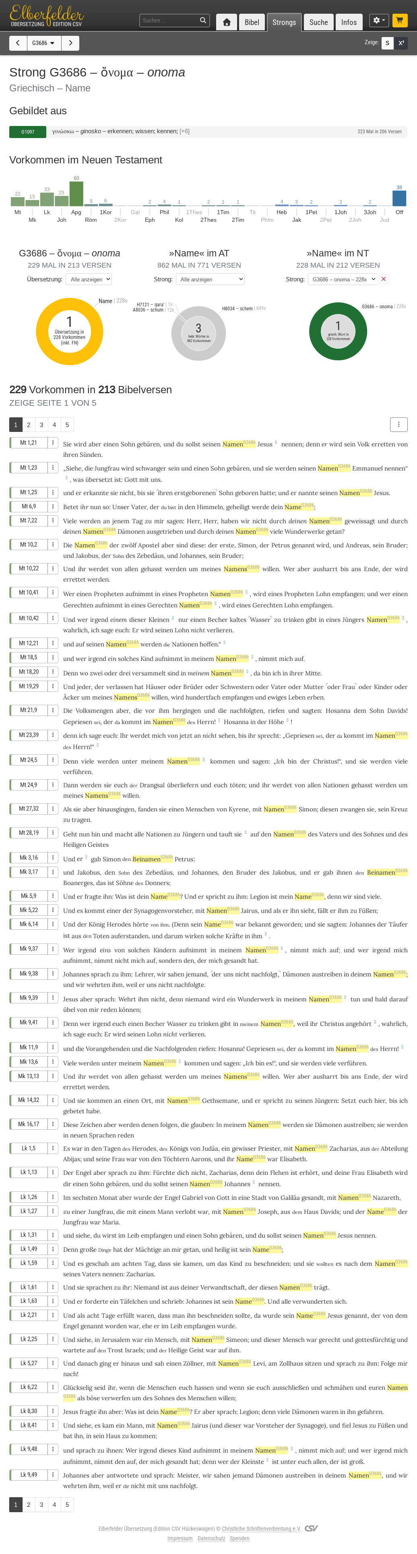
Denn (70, 673)
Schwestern (237, 687)
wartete (74, 1350)
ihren (70, 454)
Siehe (73, 468)
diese (197, 545)
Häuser (156, 687)
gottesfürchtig (375, 1339)
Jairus (249, 910)
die (89, 468)
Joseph (267, 1212)
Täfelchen (134, 1301)
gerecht (330, 1339)
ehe (147, 1326)
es (339, 1263)
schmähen (338, 1387)
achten (132, 1263)
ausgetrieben (165, 531)
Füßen (367, 910)
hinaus (130, 1363)
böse (93, 1398)
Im (67, 1197)
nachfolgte (189, 985)
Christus (325, 761)
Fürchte (164, 1172)
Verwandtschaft (222, 1287)
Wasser (177, 1024)
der (154, 507)
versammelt (149, 673)
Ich (280, 761)
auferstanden (130, 936)
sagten (311, 710)
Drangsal (152, 785)
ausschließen (290, 1387)
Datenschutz (211, 1538)
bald (381, 999)
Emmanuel (367, 468)
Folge (388, 1363)
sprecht (268, 735)
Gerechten (78, 605)
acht (93, 1315)
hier (379, 1100)
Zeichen (91, 1125)
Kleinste (253, 1461)
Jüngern (193, 834)
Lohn (323, 594)
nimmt (267, 658)
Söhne (125, 883)
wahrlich (75, 630)
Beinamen (152, 859)
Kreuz (399, 809)
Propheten (109, 594)
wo (84, 673)
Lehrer (144, 974)
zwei (96, 673)
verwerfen (115, 1398)
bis (141, 493)
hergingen (187, 710)
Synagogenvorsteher (163, 910)
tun (355, 999)
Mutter (313, 687)
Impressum (180, 1538)
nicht (127, 493)
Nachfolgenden (175, 1049)
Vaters (328, 834)
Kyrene (239, 809)
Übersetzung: (44, 279)
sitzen (313, 1363)
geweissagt (360, 521)
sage (107, 630)
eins (105, 950)
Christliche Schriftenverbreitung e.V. (261, 1528)
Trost (115, 1350)
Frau (348, 687)
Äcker (71, 697)
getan (334, 531)
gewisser (244, 1148)
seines (72, 1274)
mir (159, 521)
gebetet (74, 1111)
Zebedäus (150, 555)
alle (139, 834)
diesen (329, 809)
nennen (291, 444)
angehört (359, 1024)
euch (122, 630)
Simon (247, 545)
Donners (157, 883)
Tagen (112, 1148)
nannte (308, 493)
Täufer (398, 924)
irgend (99, 619)
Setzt (348, 1100)
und (168, 444)
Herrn (205, 722)
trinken (293, 619)
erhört (308, 1172)
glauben (202, 1125)
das (101, 883)
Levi (259, 1363)
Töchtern (176, 1159)
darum (173, 936)
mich (286, 658)
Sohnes (373, 834)
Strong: (163, 279)
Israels (134, 1350)
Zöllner (193, 1363)
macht (124, 834)
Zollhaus (291, 1363)
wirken (194, 936)
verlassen (119, 687)
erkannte (96, 493)
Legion (259, 896)
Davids (396, 710)
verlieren (219, 630)
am (115, 1263)
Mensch (166, 1339)
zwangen (352, 809)
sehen (227, 735)
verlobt (185, 1212)
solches (128, 658)
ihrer (296, 673)
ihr (84, 507)
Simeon (237, 1339)
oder (111, 673)
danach (87, 1363)
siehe (83, 1235)
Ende (371, 569)
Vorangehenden (108, 1049)
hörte (141, 924)
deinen (298, 521)
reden (109, 1009)
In (219, 1125)
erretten (383, 444)
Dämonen (131, 531)
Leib (133, 1235)
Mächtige (148, 1249)
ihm (164, 710)
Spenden (240, 1538)
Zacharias (343, 1148)
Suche (319, 22)
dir (67, 1184)
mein (286, 896)
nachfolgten (246, 710)
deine (342, 1172)
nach (351, 1263)
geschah (97, 1263)
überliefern (182, 785)
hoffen (209, 644)
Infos (349, 22)
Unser (121, 507)
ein (112, 658)
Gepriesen (77, 722)
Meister (187, 1475)
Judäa (210, 1148)
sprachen (99, 1287)
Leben (297, 697)
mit (144, 479)
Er (197, 1412)
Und (69, 569)
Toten (101, 936)
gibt (311, 619)
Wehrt (127, 999)
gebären (148, 444)
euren (377, 1387)
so (106, 507)
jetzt (186, 735)
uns (156, 479)
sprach (100, 974)
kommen (222, 761)
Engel (83, 1172)
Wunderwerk (255, 999)
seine (103, 1159)
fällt (323, 910)
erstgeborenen (195, 493)
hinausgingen (115, 809)
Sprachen (102, 1135)
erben (315, 697)
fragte (93, 896)
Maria (110, 1222)
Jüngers (353, 619)
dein (277, 507)
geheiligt (238, 507)
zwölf (128, 545)
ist (117, 479)
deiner (190, 1287)
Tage (108, 1315)
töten (237, 785)
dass (164, 1315)
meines (211, 569)
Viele (70, 521)
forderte (96, 1301)
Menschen (200, 809)
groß (356, 1461)
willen (270, 569)
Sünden (90, 454)
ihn (107, 896)
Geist (196, 1350)
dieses (167, 1450)
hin (95, 834)
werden (385, 785)
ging (105, 1363)
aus (76, 936)
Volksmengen (94, 710)
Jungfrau (107, 468)
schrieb (172, 1301)
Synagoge (310, 1425)
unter (130, 761)
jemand (196, 974)
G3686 (44, 43)
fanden (147, 809)
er (157, 1326)
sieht (307, 910)
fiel (346, 1425)
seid (99, 1387)
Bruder (396, 545)
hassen (204, 1387)
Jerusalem (116, 1339)
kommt (132, 722)
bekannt (259, 924)
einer (114, 910)
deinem (361, 974)
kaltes (238, 619)
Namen (239, 444)
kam (108, 1425)
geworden (287, 924)
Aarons (201, 1159)
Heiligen (74, 844)
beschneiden (271, 1263)
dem (360, 710)
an (106, 521)
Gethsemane (220, 1100)
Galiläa (290, 1197)
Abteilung (394, 1148)
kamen (192, 1263)
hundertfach (203, 697)
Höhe (276, 722)
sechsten (84, 1197)
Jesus (265, 444)
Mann (165, 1212)
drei (124, 673)
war (77, 1148)
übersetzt (99, 479)
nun (95, 507)
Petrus (280, 545)
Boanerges (78, 883)
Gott (131, 479)
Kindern (164, 950)
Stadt (259, 1197)
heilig (222, 1249)
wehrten (98, 985)
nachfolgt (264, 974)
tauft (226, 834)
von (402, 444)
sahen (176, 974)
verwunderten (313, 1301)
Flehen (279, 1172)
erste (227, 545)
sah (159, 1363)
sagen (175, 521)
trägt (321, 1287)
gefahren (369, 1412)
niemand (197, 999)
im (147, 722)
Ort (146, 1100)
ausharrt (325, 569)
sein (349, 444)
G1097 (27, 132)
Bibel (252, 22)
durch (277, 521)
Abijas (71, 1159)
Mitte (312, 673)
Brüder (193, 687)
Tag (137, 521)
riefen (276, 710)
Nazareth (386, 1197)
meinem (202, 658)
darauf (398, 999)
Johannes (193, 555)
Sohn (128, 444)
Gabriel (192, 1197)
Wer (289, 569)
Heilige (178, 1350)
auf (299, 658)
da (257, 673)
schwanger (151, 468)
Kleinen (159, 619)
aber (95, 444)
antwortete (122, 1475)
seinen (211, 444)
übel (69, 1009)
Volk (363, 444)
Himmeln (210, 507)
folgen (169, 1125)
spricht (216, 896)
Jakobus (87, 555)
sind (182, 545)
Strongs (284, 22)
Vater (139, 507)
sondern (170, 960)
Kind (146, 658)
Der (68, 1172)
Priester (269, 1148)
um (193, 569)
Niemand (146, 1287)
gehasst (151, 569)
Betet (70, 507)
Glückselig (77, 1387)
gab (96, 859)
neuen (78, 1135)
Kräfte (234, 936)
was (78, 479)
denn (313, 444)
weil (131, 985)
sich (340, 1301)
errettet (74, 579)
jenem (121, 521)
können (129, 1009)
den (190, 507)
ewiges (277, 697)
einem (118, 619)
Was (121, 896)
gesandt (235, 960)
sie (114, 493)
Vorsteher (270, 1425)
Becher (218, 619)
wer (385, 594)
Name (299, 507)
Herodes (119, 924)
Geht (70, 834)
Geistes (98, 844)
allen (131, 569)
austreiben (327, 974)
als (81, 1315)
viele (276, 531)
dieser (138, 619)
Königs (178, 1148)
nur (183, 619)
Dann (70, 785)
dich (183, 1172)
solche (215, 936)
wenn (126, 1387)
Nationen (185, 644)
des (130, 555)
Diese (70, 1125)
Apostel (148, 545)
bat (67, 1436)
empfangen (347, 594)
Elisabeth (293, 1159)
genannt (303, 545)
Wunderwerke (304, 531)
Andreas (357, 545)
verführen (77, 772)
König (97, 924)
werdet (99, 569)
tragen (81, 819)
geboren (246, 493)
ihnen (344, 872)
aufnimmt (139, 594)
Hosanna (338, 710)
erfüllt (125, 1315)
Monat (108, 1197)
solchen (139, 950)
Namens (242, 569)
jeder (84, 687)
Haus (311, 1212)
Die (67, 545)
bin (266, 673)
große (88, 1249)
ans (356, 569)
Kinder (383, 687)
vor (150, 710)
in (180, 507)
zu (277, 619)
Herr (193, 521)
